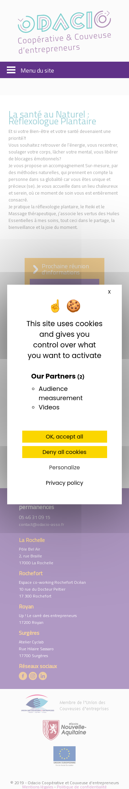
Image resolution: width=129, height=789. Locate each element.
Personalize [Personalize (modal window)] (64, 467)
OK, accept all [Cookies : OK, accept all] (64, 437)
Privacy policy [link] (64, 483)
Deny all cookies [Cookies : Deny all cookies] (64, 452)
